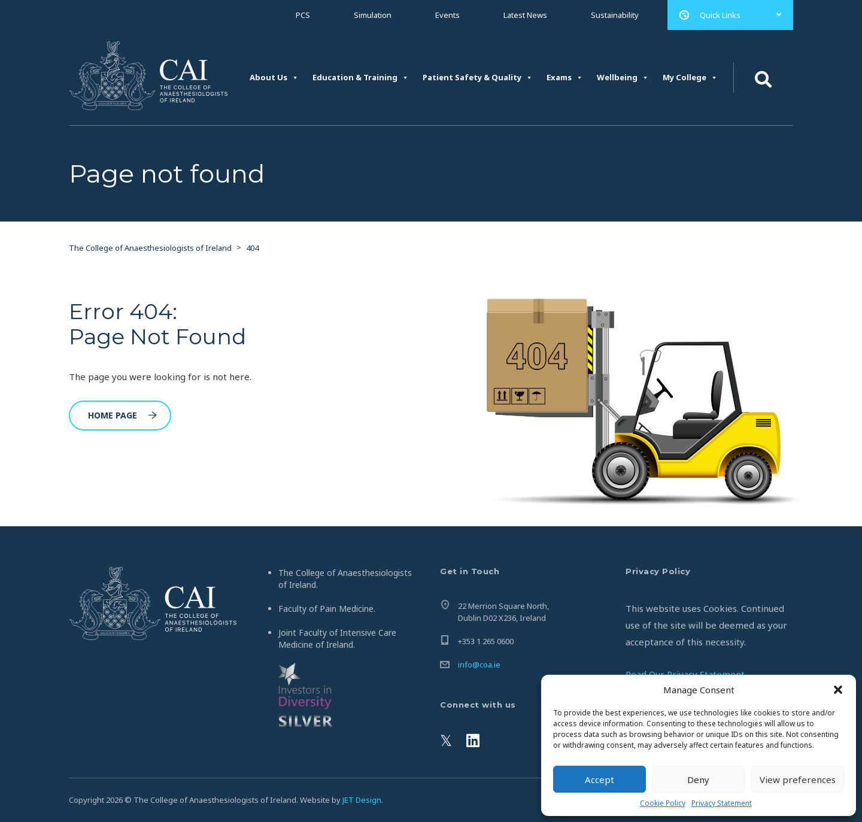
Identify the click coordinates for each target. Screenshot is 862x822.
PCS (303, 15)
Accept (599, 779)
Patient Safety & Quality (478, 77)
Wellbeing (623, 77)
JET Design (361, 799)
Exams (565, 77)
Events (447, 15)
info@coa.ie (479, 664)
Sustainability (615, 15)
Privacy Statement (721, 803)
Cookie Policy (662, 803)
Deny (698, 779)
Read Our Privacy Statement (685, 674)
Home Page (122, 415)
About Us (274, 77)
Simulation (372, 15)
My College (690, 77)
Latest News (525, 15)
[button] (838, 690)
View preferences (798, 779)
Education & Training (360, 77)
